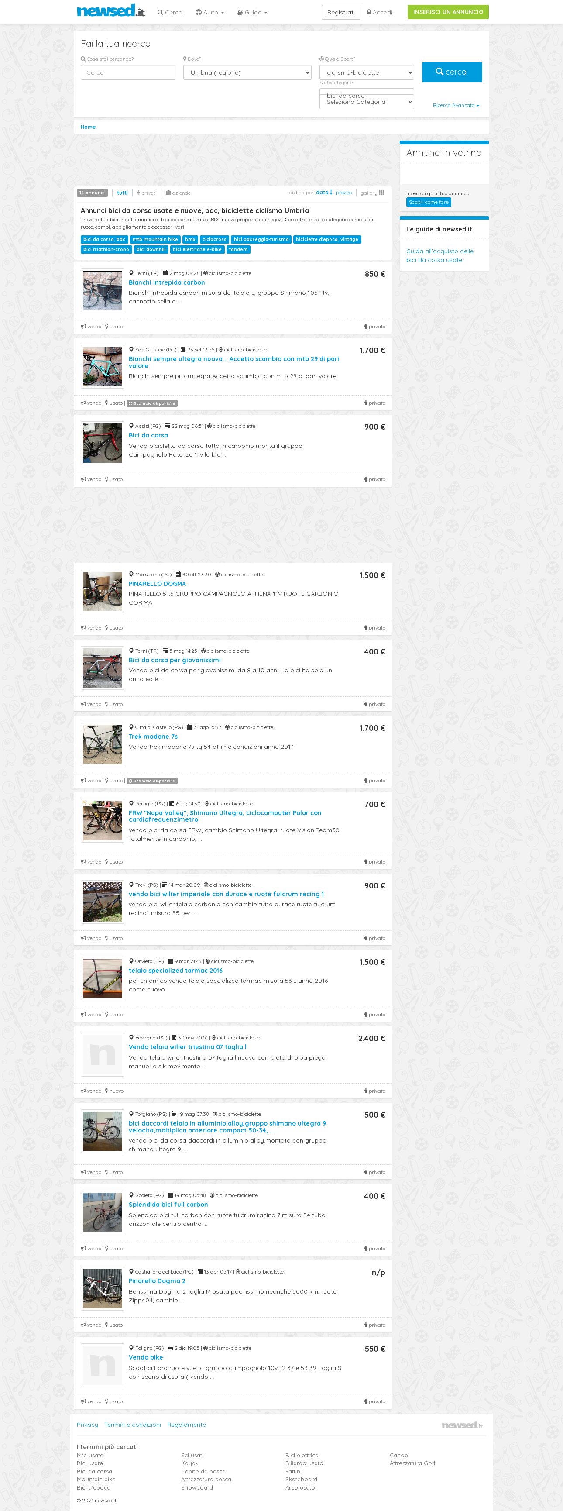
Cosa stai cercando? (107, 58)
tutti (122, 192)
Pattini (293, 1471)
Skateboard (301, 1479)
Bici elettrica (302, 1455)
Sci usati (192, 1455)
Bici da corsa (94, 1471)
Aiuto (210, 12)
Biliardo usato (304, 1462)
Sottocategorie (336, 82)
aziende (178, 192)
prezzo (344, 192)
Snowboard (197, 1487)
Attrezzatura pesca (206, 1479)
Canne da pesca (203, 1471)
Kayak (190, 1462)
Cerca (170, 12)
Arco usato (300, 1487)
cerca (452, 72)
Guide (252, 12)
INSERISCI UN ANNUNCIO (448, 11)
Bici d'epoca (93, 1487)
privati (147, 192)
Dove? (192, 58)
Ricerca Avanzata (456, 105)
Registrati (341, 12)
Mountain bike (96, 1479)
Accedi (379, 12)
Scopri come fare (429, 202)
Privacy (87, 1424)
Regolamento (186, 1424)
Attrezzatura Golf (413, 1462)
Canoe (399, 1455)
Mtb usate (90, 1455)
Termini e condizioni (132, 1424)
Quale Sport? (337, 58)
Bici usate (90, 1462)
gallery (372, 192)
